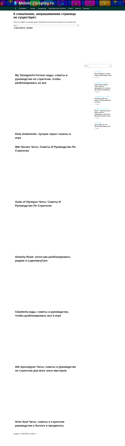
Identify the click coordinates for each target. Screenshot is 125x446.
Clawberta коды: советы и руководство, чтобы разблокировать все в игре (42, 314)
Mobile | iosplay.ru (36, 3)
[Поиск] (78, 25)
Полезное (86, 8)
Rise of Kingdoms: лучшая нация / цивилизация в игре (103, 74)
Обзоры (32, 8)
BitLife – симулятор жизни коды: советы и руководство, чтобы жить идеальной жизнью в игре (102, 113)
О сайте (16, 434)
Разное (70, 8)
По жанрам (22, 8)
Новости (78, 8)
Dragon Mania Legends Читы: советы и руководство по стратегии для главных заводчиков (102, 87)
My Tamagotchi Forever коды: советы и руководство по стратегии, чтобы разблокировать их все (41, 79)
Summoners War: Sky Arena (57, 8)
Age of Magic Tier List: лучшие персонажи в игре (102, 125)
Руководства (42, 8)
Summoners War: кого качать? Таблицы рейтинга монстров (103, 100)
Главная (15, 8)
